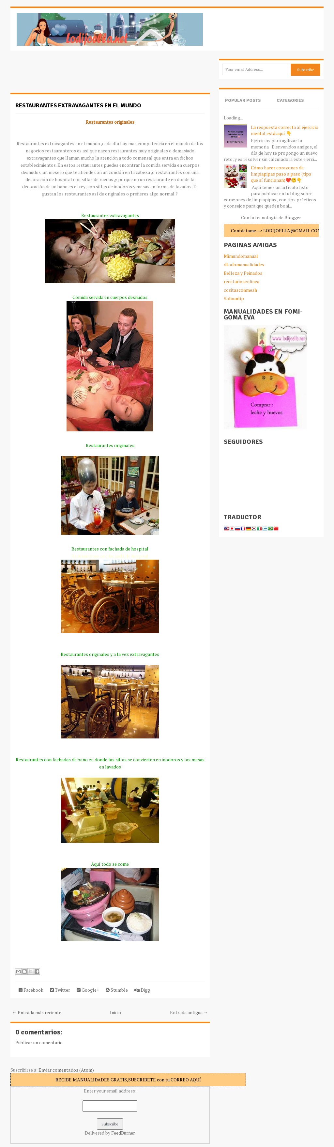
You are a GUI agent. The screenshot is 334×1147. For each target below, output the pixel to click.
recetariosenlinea (241, 281)
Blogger (292, 217)
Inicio (115, 1012)
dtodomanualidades (244, 264)
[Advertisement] (62, 75)
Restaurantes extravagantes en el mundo (78, 105)
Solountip (234, 298)
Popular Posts (243, 100)
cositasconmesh (240, 290)
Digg (142, 990)
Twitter (60, 990)
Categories (290, 100)
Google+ (88, 990)
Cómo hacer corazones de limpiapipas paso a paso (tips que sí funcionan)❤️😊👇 (281, 173)
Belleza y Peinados (243, 273)
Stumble (117, 990)
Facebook (31, 990)
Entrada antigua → (189, 1012)
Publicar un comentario (39, 1042)
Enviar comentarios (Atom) (66, 1070)
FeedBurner (123, 1133)
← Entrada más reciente (36, 1012)
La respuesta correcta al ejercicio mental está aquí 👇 (284, 130)
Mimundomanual (241, 256)
